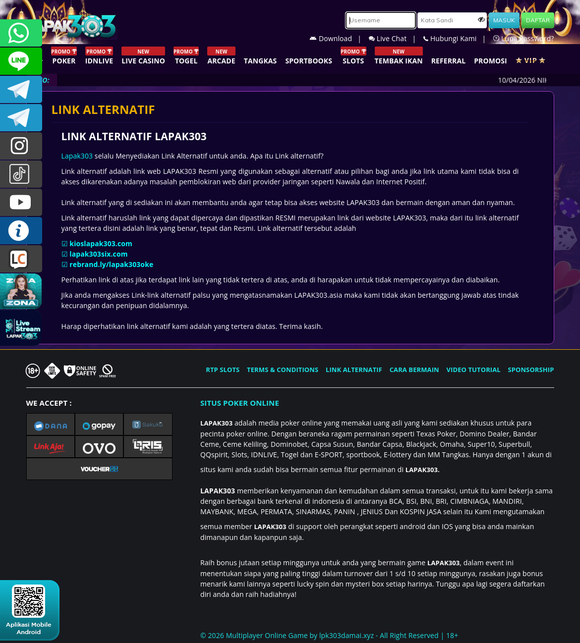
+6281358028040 (21, 33)
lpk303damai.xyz (346, 635)
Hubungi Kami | (458, 38)
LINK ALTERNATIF (354, 369)
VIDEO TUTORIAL (474, 369)
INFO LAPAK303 (21, 230)
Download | (339, 38)
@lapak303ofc (21, 174)
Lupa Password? (523, 38)
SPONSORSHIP (531, 369)
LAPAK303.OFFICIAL (21, 202)
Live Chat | (396, 38)
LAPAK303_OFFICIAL (21, 117)
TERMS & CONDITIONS (282, 369)
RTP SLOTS (222, 369)
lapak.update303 (21, 146)
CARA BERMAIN (414, 369)
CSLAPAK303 (21, 61)
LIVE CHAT (21, 258)
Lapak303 (77, 156)
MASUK (504, 20)
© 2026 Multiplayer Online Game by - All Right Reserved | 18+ (329, 635)
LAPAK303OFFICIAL (21, 89)
